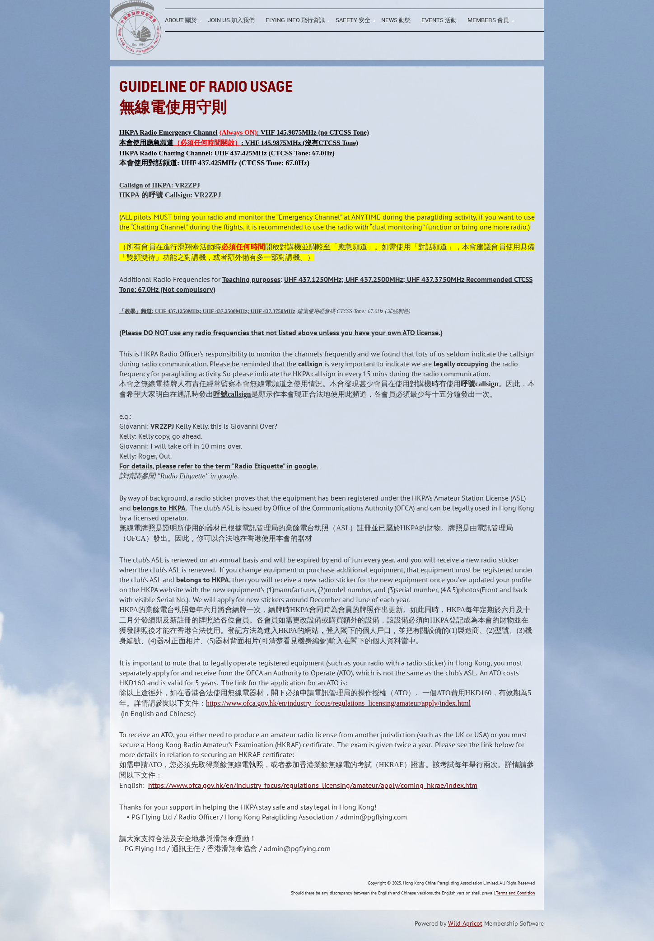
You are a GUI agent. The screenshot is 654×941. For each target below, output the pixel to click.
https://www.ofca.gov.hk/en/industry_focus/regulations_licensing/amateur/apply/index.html (338, 703)
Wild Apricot (465, 923)
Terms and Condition (515, 893)
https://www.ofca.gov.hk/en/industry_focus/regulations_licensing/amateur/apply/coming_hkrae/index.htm (312, 785)
